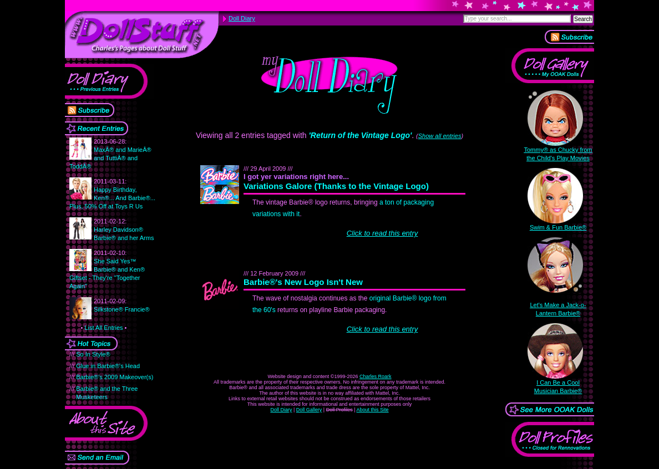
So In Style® (93, 354)
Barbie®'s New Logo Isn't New (309, 282)
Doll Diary (281, 409)
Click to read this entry (382, 233)
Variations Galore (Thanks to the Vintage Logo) (342, 186)
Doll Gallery (309, 409)
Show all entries (440, 135)
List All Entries (103, 327)
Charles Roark (375, 376)
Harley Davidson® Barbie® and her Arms (124, 229)
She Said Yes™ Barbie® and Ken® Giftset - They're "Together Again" (107, 269)
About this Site (373, 409)
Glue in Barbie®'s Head (108, 366)
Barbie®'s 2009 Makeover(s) (114, 377)
